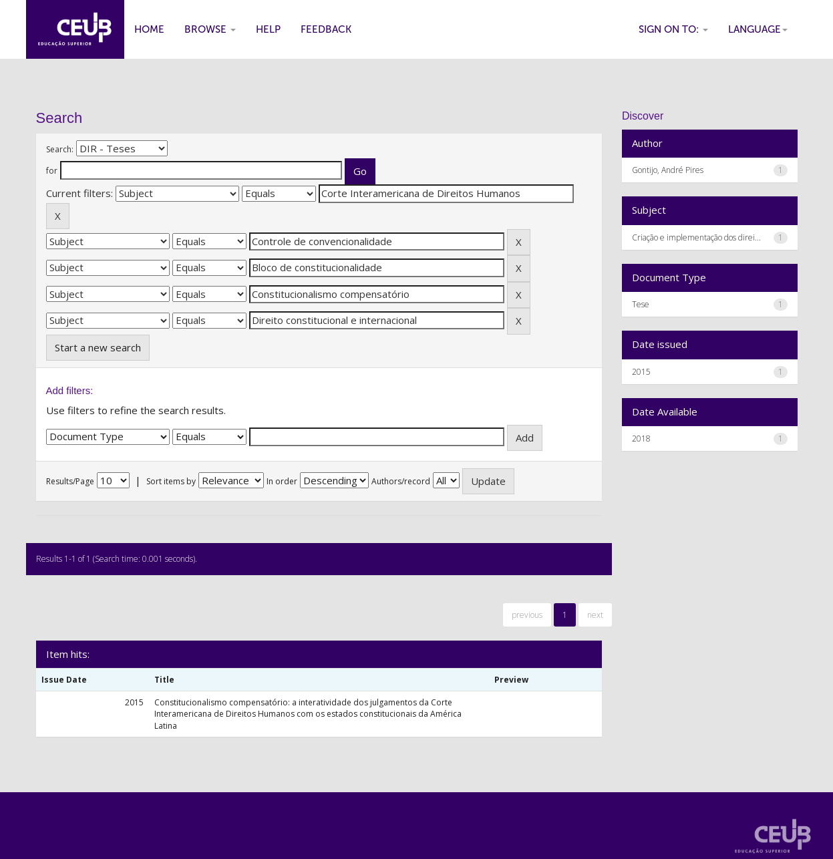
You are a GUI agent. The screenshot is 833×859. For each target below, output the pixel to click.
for (51, 170)
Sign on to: (673, 29)
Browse (210, 29)
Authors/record (400, 481)
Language (758, 29)
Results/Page (70, 481)
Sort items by (171, 481)
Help (268, 29)
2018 (641, 438)
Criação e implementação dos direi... (696, 237)
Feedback (326, 29)
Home (149, 29)
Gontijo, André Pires (667, 170)
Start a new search (98, 347)
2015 (641, 371)
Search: (59, 149)
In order (282, 481)
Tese (640, 304)
